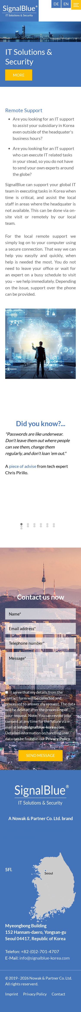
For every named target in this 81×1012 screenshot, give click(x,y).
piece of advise (22, 466)
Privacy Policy (58, 738)
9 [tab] (36, 528)
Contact (58, 994)
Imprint (11, 994)
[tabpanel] (40, 455)
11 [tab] (50, 528)
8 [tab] (29, 528)
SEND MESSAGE (40, 755)
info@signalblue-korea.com (40, 727)
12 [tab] (56, 528)
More (18, 75)
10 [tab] (43, 528)
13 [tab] (24, 530)
